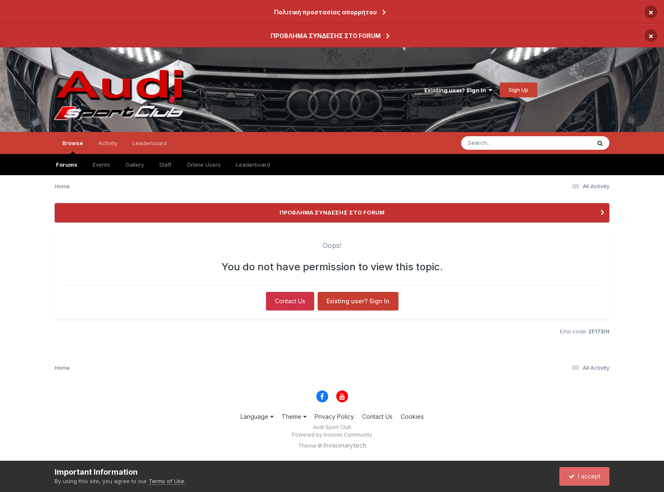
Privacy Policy (334, 416)
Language (257, 416)
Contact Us (290, 301)
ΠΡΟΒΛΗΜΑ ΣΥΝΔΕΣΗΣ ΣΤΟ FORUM (326, 35)
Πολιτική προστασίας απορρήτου (325, 12)
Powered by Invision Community (332, 435)
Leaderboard (253, 164)
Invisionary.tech (345, 445)
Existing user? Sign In (458, 90)
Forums (66, 164)
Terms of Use (166, 481)
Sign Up (518, 89)
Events (101, 164)
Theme (294, 416)
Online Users (204, 164)
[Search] (503, 143)
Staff (165, 164)
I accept (584, 476)
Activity (107, 143)
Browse (72, 147)
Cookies (412, 416)
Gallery (134, 164)
